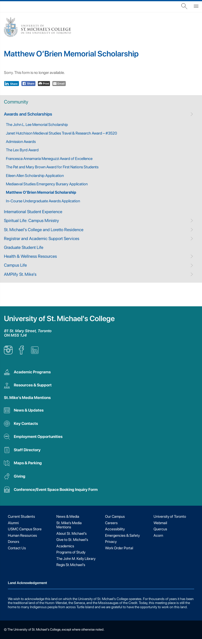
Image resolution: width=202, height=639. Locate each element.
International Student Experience (33, 211)
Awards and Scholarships (28, 114)
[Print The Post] (44, 83)
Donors (13, 541)
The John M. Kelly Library (75, 558)
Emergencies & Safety (122, 535)
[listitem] (8, 353)
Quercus (160, 529)
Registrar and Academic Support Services (41, 238)
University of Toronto (170, 516)
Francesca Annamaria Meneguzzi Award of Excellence (49, 158)
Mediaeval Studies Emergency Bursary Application (47, 184)
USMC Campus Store (25, 529)
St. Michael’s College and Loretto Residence (43, 229)
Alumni (13, 523)
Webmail (160, 523)
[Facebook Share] (28, 83)
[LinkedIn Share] (11, 83)
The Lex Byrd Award (22, 150)
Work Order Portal (119, 548)
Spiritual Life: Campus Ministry (31, 220)
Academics (65, 546)
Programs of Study (70, 552)
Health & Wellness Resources (30, 256)
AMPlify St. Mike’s (20, 274)
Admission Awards (21, 141)
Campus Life (15, 265)
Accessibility (115, 529)
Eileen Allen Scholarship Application (35, 175)
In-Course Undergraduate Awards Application (43, 201)
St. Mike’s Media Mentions (27, 397)
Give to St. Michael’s (72, 539)
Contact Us (17, 548)
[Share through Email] (58, 83)
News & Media (67, 516)
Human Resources (22, 535)
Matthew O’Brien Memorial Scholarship (41, 192)
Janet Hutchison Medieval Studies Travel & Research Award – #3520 (61, 133)
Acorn (158, 535)
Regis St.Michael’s (70, 565)
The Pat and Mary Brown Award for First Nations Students (52, 167)
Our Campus (115, 516)
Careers (111, 523)
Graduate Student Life (23, 247)
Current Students (21, 516)
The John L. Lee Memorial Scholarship (37, 124)
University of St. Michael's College (59, 318)
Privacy (111, 541)
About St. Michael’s (71, 533)
